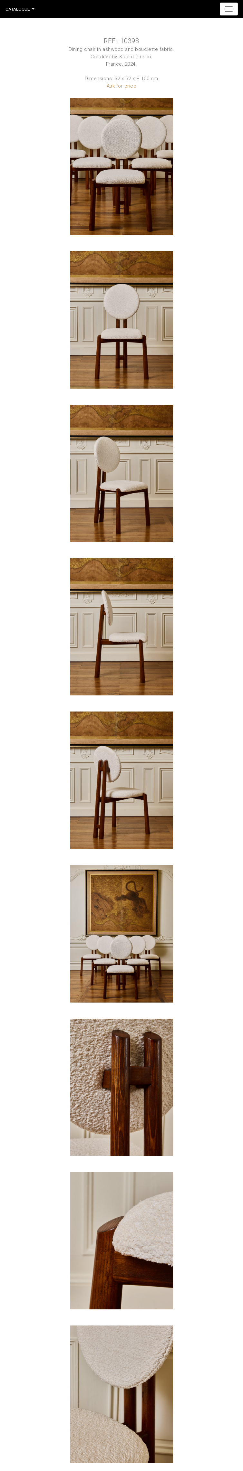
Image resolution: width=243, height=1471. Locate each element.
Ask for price (122, 86)
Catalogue (17, 9)
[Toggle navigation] (229, 9)
